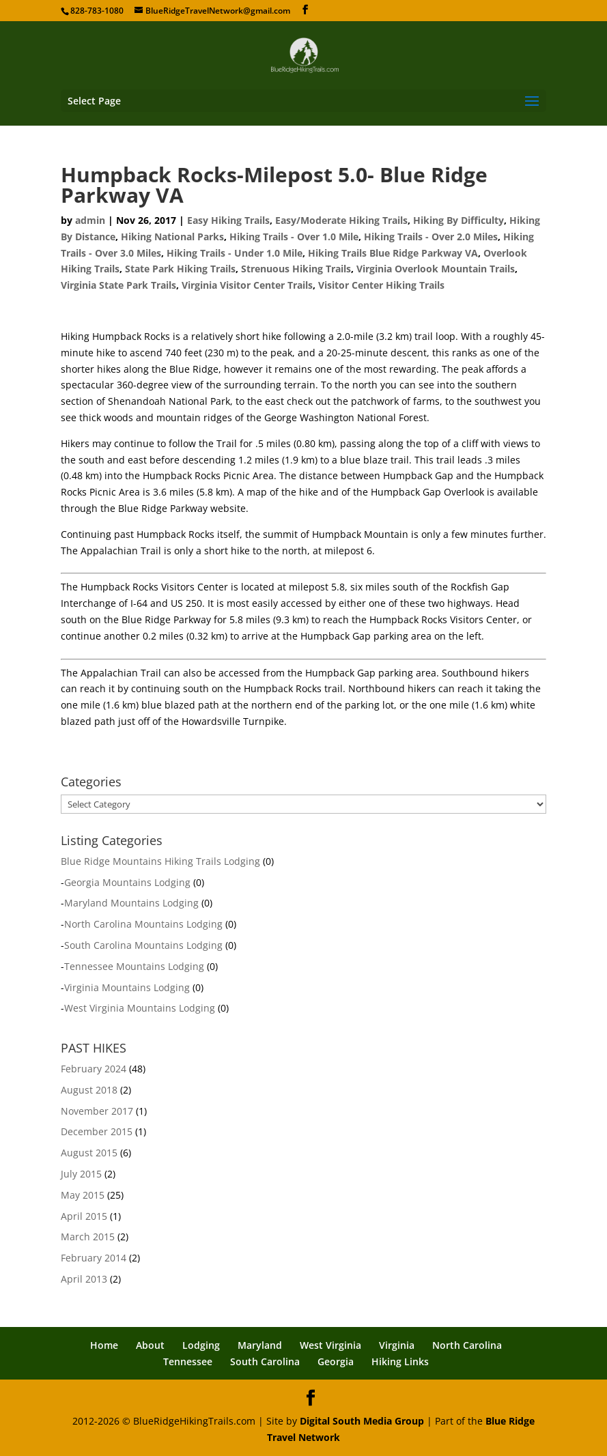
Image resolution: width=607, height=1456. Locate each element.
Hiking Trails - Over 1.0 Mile (293, 236)
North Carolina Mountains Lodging (143, 923)
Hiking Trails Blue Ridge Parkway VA (393, 252)
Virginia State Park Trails (118, 285)
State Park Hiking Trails (180, 268)
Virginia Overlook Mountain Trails (435, 268)
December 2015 (96, 1131)
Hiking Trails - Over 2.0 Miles (431, 236)
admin (90, 220)
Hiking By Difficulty (458, 220)
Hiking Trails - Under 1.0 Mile (234, 252)
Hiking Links (400, 1361)
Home (104, 1345)
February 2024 (93, 1068)
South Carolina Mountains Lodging (143, 945)
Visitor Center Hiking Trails (381, 285)
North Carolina (467, 1345)
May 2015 (82, 1194)
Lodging (201, 1345)
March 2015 (88, 1236)
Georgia (335, 1361)
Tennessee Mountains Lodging (134, 966)
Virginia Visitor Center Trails (247, 285)
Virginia (396, 1345)
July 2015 (81, 1173)
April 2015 (84, 1216)
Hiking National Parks (172, 236)
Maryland (260, 1345)
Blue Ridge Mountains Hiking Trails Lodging (160, 861)
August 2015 (89, 1152)
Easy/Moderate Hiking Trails (341, 220)
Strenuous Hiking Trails (296, 268)
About (150, 1345)
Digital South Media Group (362, 1420)
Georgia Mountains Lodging (127, 882)
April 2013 (84, 1278)
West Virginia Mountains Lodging (139, 1007)
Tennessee (187, 1361)
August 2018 (89, 1089)
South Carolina (265, 1361)
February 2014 (93, 1257)
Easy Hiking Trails (228, 220)
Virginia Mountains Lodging (127, 987)
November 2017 (97, 1110)
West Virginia (330, 1345)
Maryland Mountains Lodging (131, 902)
